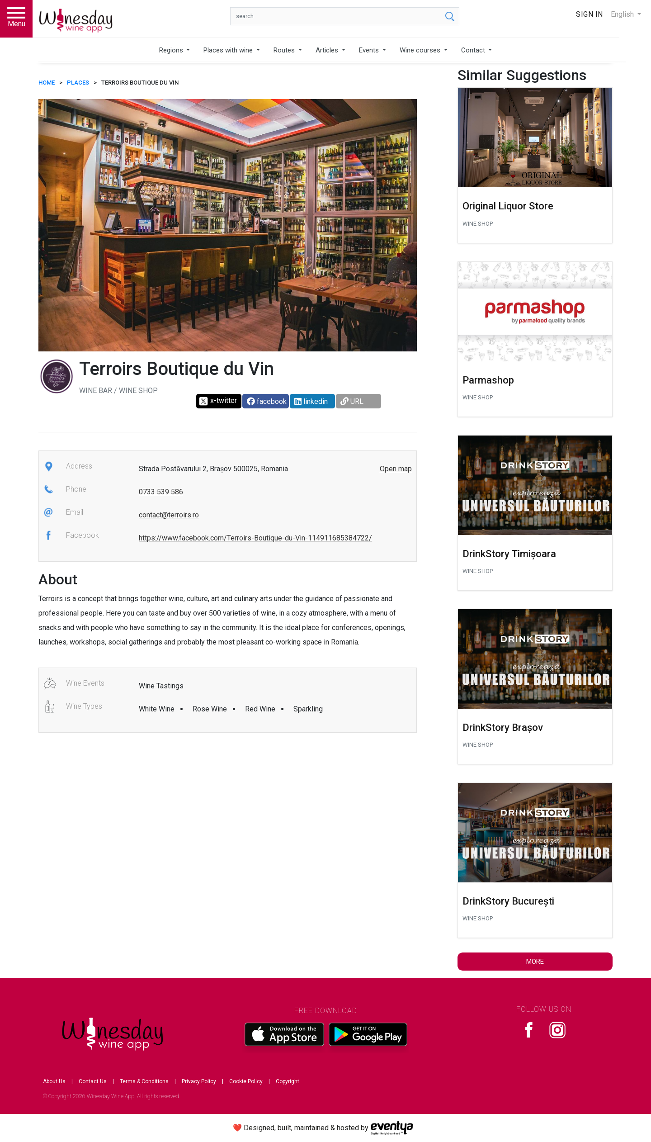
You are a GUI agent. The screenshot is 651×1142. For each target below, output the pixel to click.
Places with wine (229, 50)
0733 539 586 (161, 492)
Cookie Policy (246, 1081)
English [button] (623, 14)
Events (370, 50)
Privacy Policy (199, 1081)
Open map (396, 468)
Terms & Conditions (144, 1081)
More (535, 961)
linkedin (311, 401)
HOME (46, 82)
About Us (54, 1081)
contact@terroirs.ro (169, 515)
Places (78, 82)
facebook (267, 401)
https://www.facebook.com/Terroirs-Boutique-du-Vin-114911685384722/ (255, 538)
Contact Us (93, 1081)
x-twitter (217, 401)
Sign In (589, 14)
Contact (474, 50)
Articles (328, 50)
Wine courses (421, 50)
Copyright (287, 1081)
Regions (172, 50)
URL (351, 401)
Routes (285, 50)
